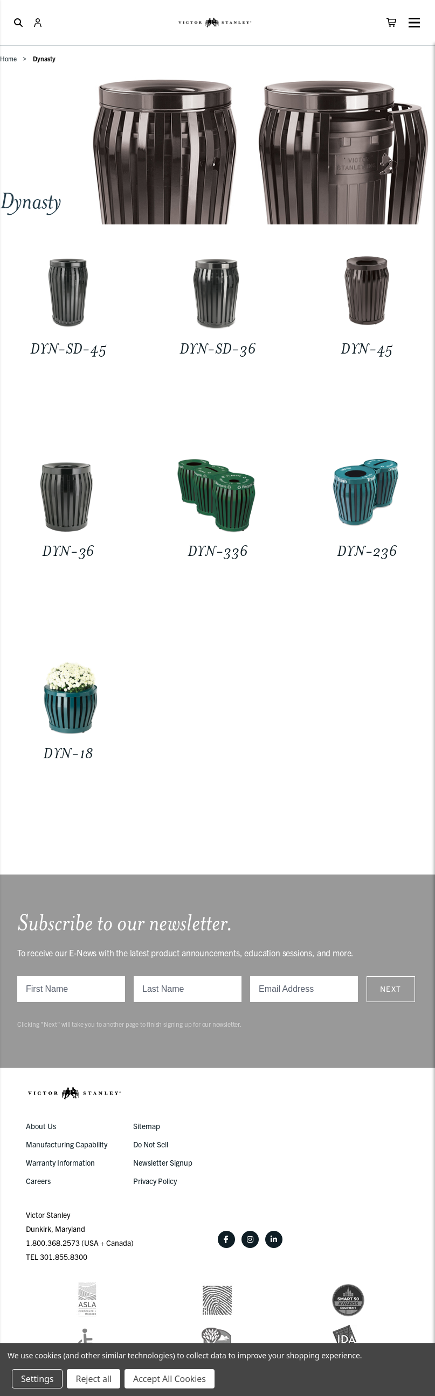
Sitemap (146, 1126)
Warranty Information (60, 1162)
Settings (37, 1379)
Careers (38, 1181)
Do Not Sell (150, 1144)
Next (391, 988)
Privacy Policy (155, 1181)
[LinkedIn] (273, 1239)
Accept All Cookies (169, 1379)
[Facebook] (226, 1239)
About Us (41, 1126)
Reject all (93, 1379)
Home (8, 58)
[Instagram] (250, 1239)
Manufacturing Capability (66, 1144)
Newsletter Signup (162, 1162)
